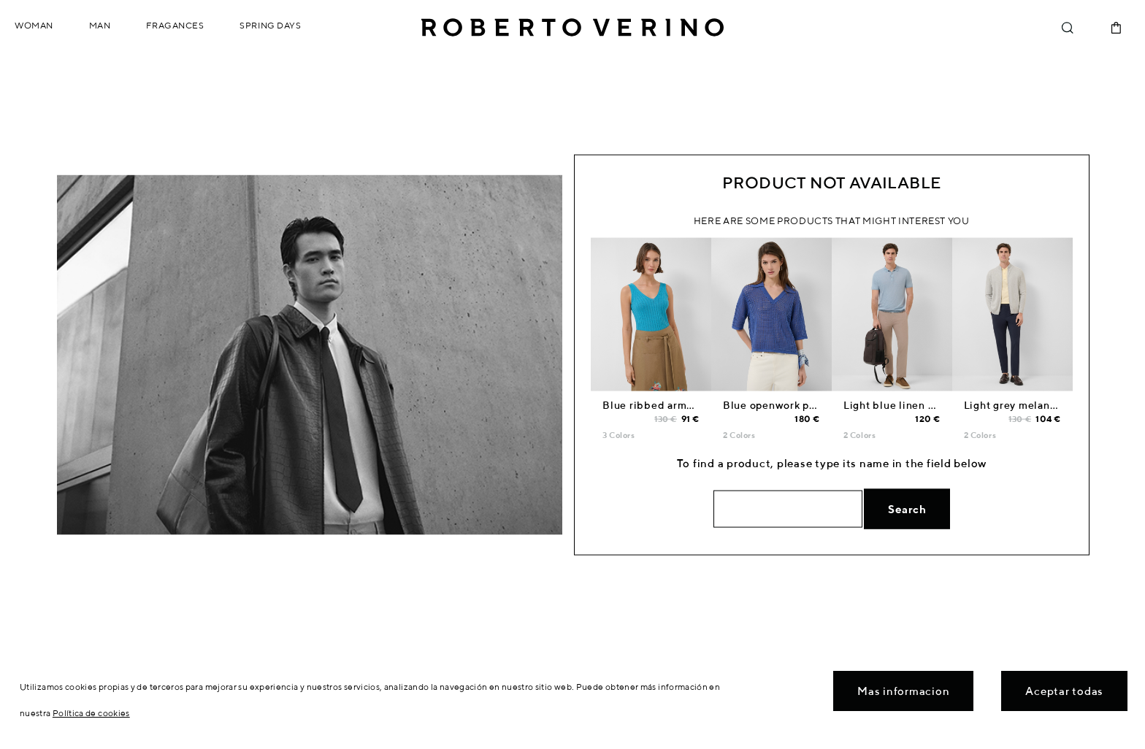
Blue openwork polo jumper (794, 405)
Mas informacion (903, 691)
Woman (34, 25)
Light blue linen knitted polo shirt (929, 405)
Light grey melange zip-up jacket (1048, 405)
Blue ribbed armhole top (665, 405)
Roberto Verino (572, 27)
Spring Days (270, 25)
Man (100, 25)
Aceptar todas (1064, 691)
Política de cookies (91, 712)
